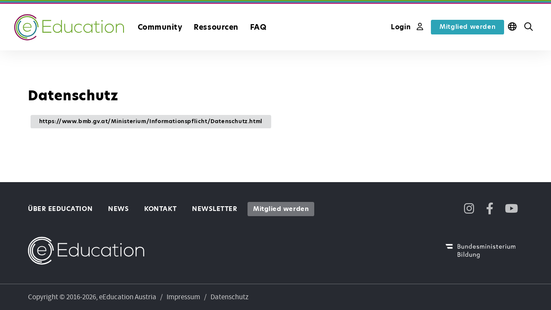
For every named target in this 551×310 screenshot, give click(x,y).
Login (407, 26)
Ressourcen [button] (216, 27)
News (118, 209)
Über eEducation (60, 209)
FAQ (258, 27)
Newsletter (214, 209)
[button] (528, 27)
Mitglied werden (467, 26)
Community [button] (160, 27)
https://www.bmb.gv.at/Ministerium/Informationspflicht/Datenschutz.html (151, 121)
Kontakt (160, 209)
